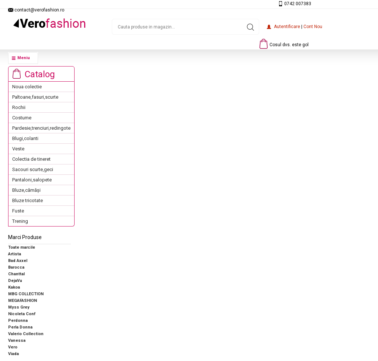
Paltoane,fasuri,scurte (35, 97)
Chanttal (16, 274)
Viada (13, 353)
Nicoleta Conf (21, 313)
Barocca (16, 267)
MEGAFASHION (22, 300)
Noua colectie (27, 86)
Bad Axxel (17, 260)
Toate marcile (21, 247)
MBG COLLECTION (26, 294)
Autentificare (287, 26)
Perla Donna (20, 327)
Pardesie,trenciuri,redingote (41, 128)
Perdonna (18, 320)
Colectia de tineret (31, 159)
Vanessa (16, 340)
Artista (14, 254)
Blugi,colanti (25, 138)
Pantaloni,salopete (32, 180)
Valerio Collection (26, 333)
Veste (18, 148)
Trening (20, 221)
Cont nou (312, 26)
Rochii (18, 107)
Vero (12, 347)
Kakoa (14, 287)
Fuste (18, 211)
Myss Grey (19, 307)
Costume (21, 117)
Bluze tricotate (27, 200)
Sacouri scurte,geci (32, 169)
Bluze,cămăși (26, 190)
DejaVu (15, 280)
